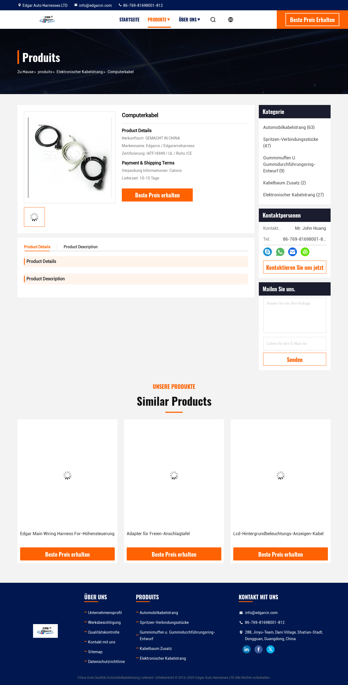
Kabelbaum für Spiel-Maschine (50, 533)
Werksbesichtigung (104, 622)
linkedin (247, 649)
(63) (289, 127)
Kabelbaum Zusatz (156, 648)
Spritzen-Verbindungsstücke (164, 622)
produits (45, 72)
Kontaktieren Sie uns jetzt (295, 267)
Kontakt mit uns (101, 642)
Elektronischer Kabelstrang (80, 72)
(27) (293, 194)
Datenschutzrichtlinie (106, 661)
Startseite (129, 19)
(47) (290, 142)
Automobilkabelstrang (159, 612)
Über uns (190, 19)
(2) (284, 182)
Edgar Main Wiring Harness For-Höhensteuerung (174, 533)
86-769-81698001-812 (140, 5)
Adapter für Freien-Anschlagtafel (264, 533)
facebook (258, 649)
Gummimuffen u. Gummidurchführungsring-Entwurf (177, 635)
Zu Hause (25, 72)
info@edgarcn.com (93, 5)
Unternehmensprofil (105, 612)
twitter (270, 649)
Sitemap (95, 652)
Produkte (159, 19)
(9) (289, 164)
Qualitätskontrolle (103, 632)
